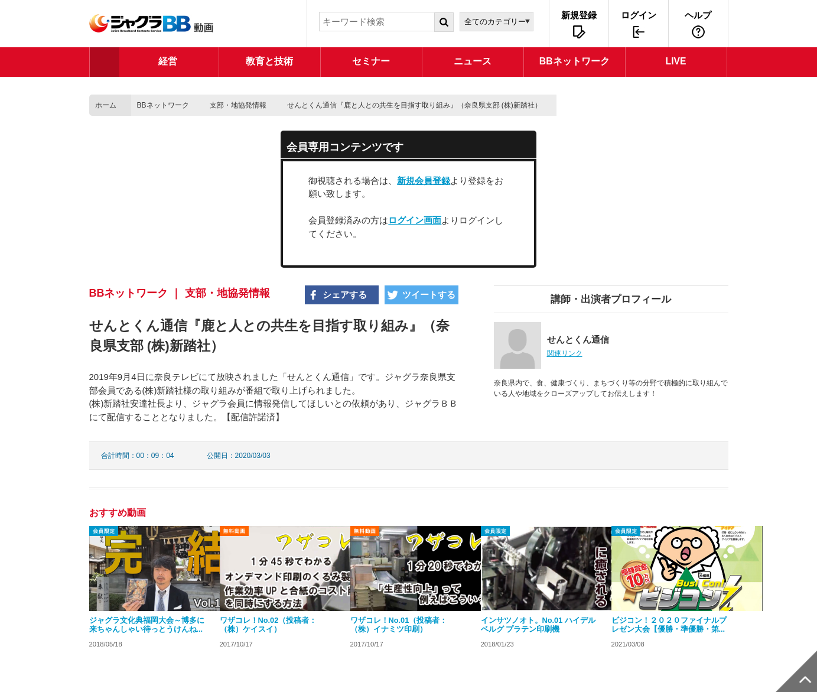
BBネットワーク (163, 105)
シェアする (345, 295)
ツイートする (428, 295)
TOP (104, 62)
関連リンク (564, 353)
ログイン (638, 15)
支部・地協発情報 (238, 105)
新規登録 (579, 15)
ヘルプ (698, 15)
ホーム (105, 105)
